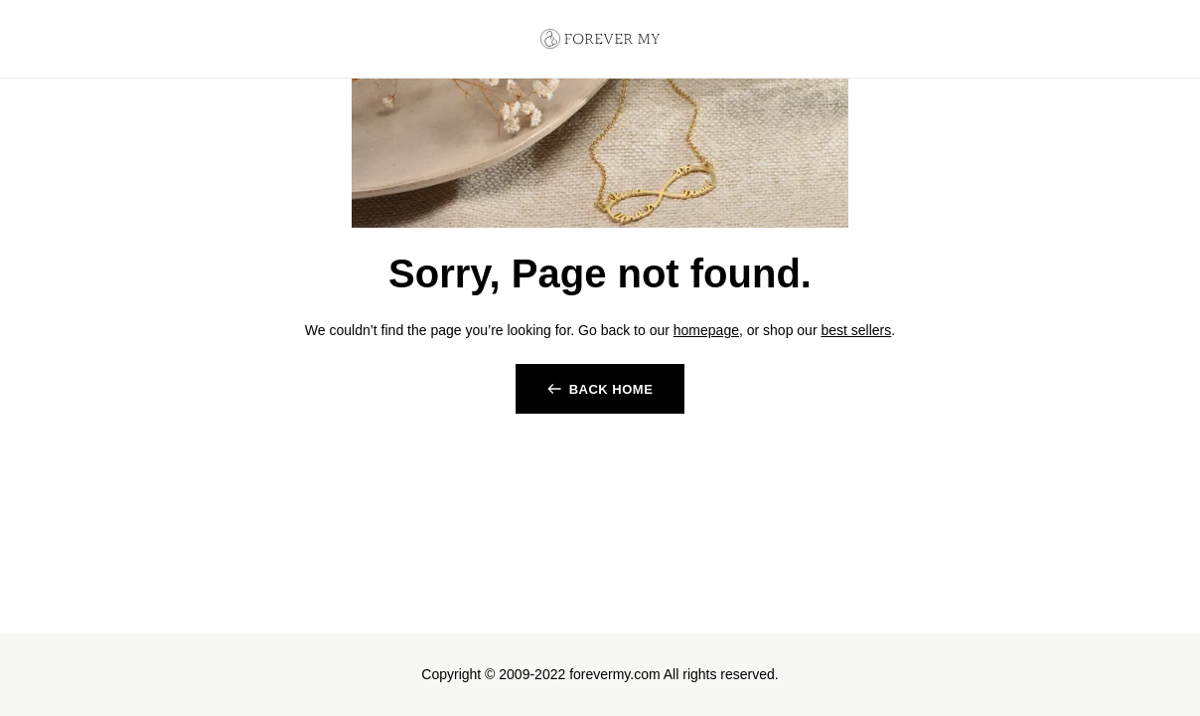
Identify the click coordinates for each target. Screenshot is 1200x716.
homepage (706, 330)
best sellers (856, 330)
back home (611, 389)
